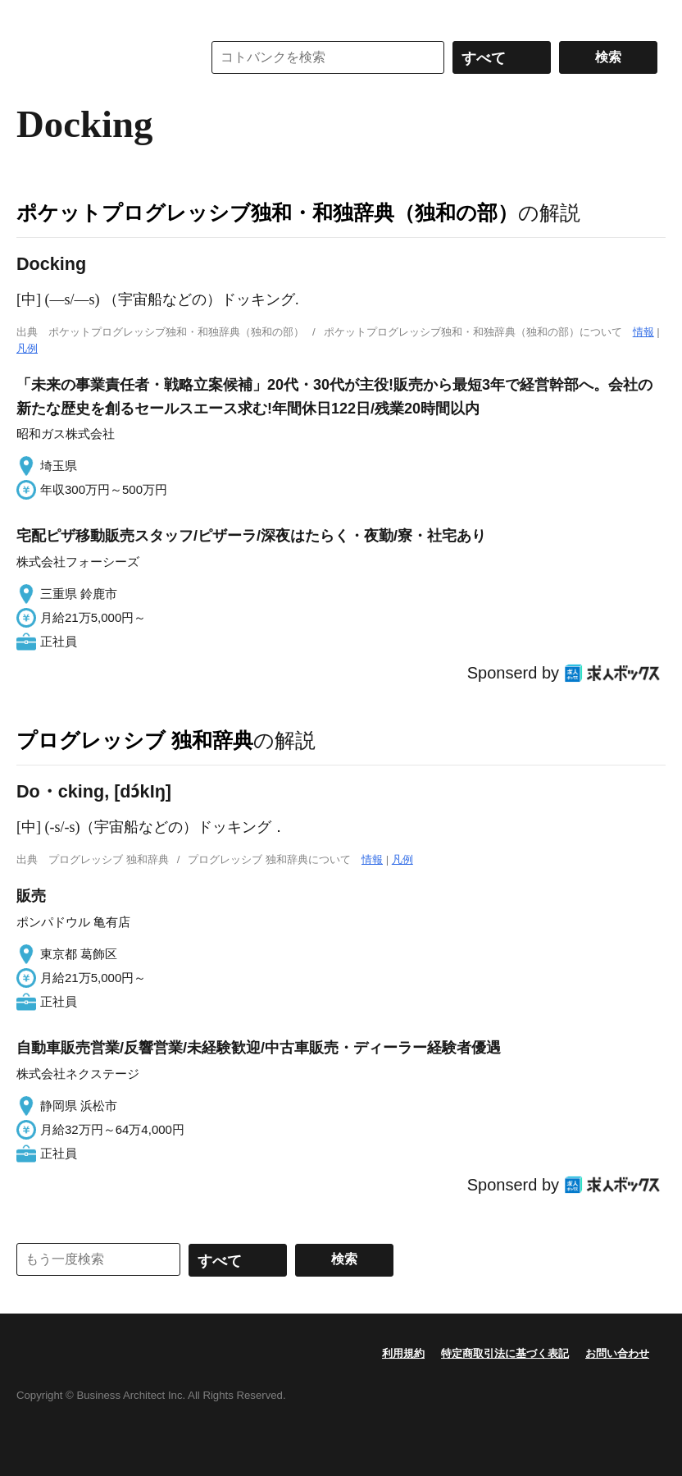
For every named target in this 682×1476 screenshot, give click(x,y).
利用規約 (403, 1353)
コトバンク (97, 57)
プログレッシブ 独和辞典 (134, 740)
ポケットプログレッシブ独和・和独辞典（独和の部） (267, 212)
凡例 (27, 348)
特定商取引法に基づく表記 (505, 1353)
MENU (32, 16)
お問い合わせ (617, 1353)
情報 (643, 332)
